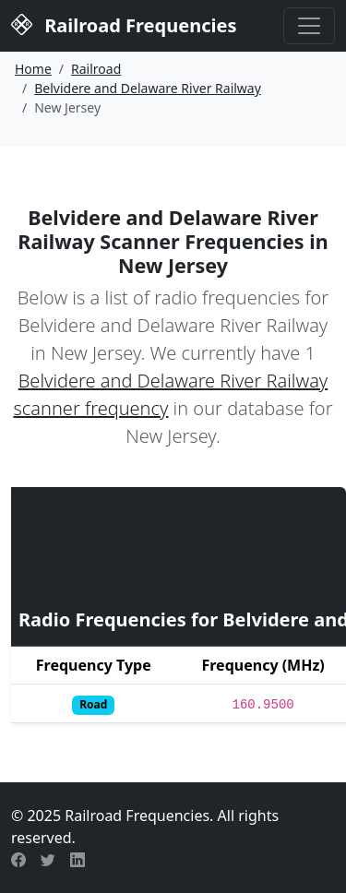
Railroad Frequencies (123, 24)
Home (33, 68)
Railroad (96, 68)
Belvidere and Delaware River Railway (147, 88)
